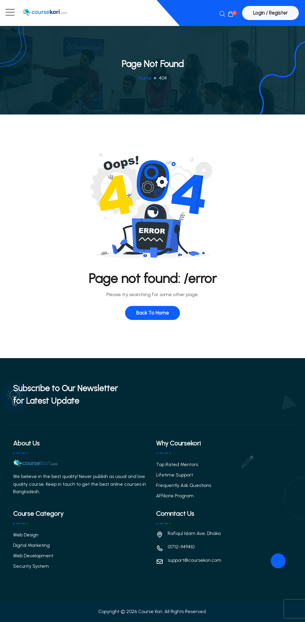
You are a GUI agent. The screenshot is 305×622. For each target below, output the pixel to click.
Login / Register (270, 13)
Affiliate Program (175, 496)
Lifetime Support (174, 475)
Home (145, 78)
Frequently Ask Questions (183, 485)
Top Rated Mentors (177, 464)
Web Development (33, 555)
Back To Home (152, 313)
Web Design (25, 535)
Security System (31, 566)
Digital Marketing (31, 545)
